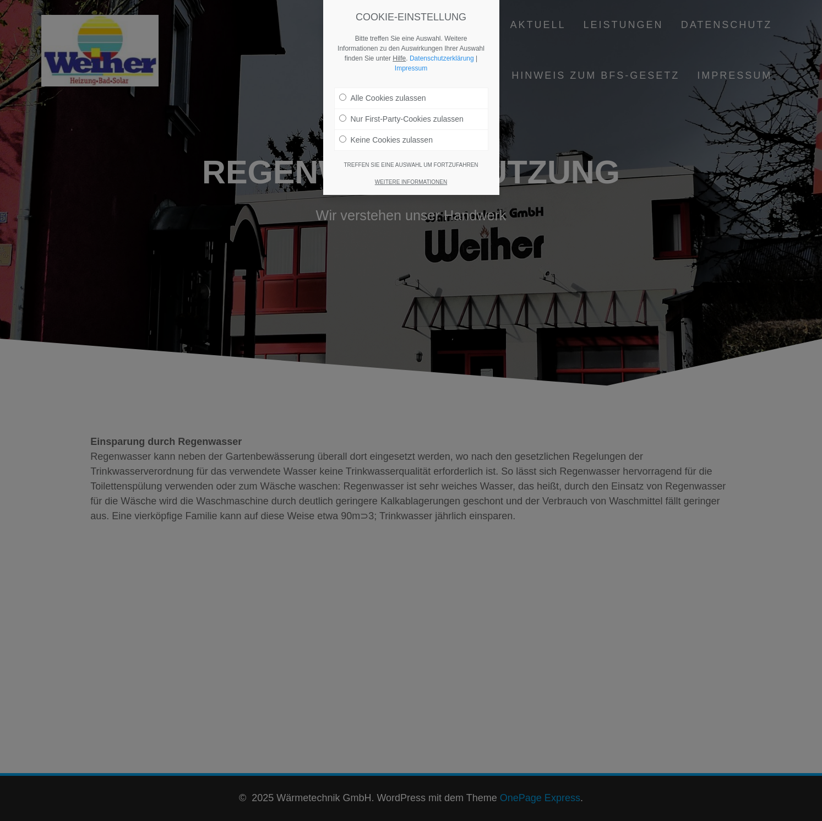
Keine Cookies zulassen (386, 131)
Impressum (411, 59)
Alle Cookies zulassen (382, 89)
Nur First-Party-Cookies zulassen (401, 110)
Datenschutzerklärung (442, 49)
